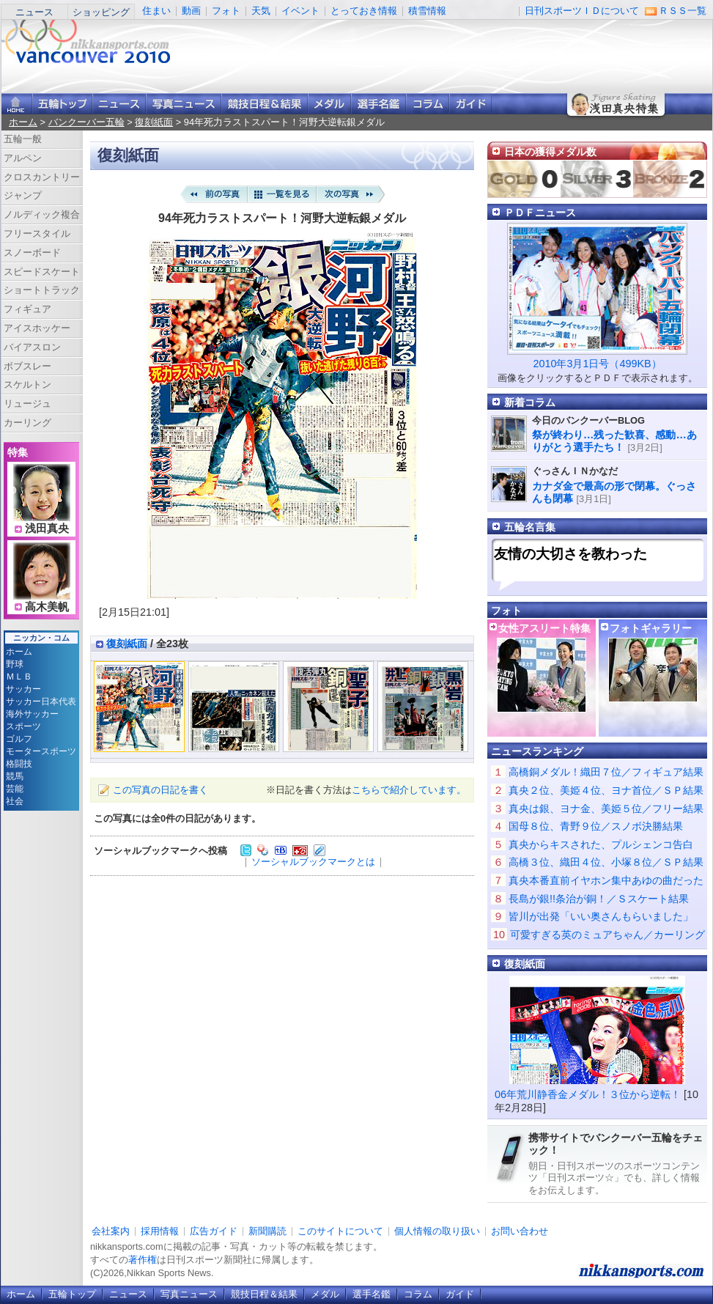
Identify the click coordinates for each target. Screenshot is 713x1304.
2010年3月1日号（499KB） (597, 363)
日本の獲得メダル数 (550, 152)
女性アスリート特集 (544, 628)
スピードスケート (42, 271)
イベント (300, 10)
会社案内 (111, 1231)
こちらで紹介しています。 (409, 789)
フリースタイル (37, 233)
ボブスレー (27, 366)
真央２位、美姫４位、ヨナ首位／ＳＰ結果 (606, 790)
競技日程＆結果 (264, 103)
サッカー (23, 689)
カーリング (27, 422)
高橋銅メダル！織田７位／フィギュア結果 (606, 772)
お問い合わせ (519, 1231)
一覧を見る (282, 194)
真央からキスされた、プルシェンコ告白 (601, 844)
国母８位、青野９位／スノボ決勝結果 (596, 826)
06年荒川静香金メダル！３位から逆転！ (588, 1094)
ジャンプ (23, 195)
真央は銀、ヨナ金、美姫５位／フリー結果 (606, 808)
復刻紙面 (154, 122)
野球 (14, 664)
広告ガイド (213, 1231)
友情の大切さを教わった (570, 553)
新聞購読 (267, 1231)
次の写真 (351, 194)
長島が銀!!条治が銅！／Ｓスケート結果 (599, 899)
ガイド (470, 103)
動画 (191, 10)
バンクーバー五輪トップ (62, 103)
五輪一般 (23, 138)
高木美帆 (47, 607)
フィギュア (27, 308)
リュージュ (27, 403)
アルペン (23, 157)
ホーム (23, 122)
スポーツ (23, 726)
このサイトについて (340, 1231)
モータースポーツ (41, 751)
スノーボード (32, 252)
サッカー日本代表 (41, 701)
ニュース (34, 12)
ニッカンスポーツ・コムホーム (16, 103)
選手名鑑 (378, 103)
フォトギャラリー (651, 628)
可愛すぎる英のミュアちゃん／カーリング (607, 934)
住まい (156, 10)
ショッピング (101, 12)
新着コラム (529, 402)
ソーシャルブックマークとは (313, 861)
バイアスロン (32, 347)
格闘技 (19, 764)
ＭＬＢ (19, 676)
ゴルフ (19, 739)
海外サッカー (32, 714)
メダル (329, 103)
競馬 (14, 776)
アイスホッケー (37, 328)
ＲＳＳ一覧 (682, 10)
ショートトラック (42, 289)
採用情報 (160, 1231)
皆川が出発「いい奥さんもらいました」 (601, 916)
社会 (14, 801)
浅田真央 (47, 528)
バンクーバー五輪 (86, 122)
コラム (427, 103)
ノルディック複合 (42, 214)
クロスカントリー (42, 177)
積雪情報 (427, 10)
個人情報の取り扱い (437, 1231)
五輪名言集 (529, 527)
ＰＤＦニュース (540, 212)
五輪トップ (72, 1294)
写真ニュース (183, 103)
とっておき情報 (363, 10)
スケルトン (27, 384)
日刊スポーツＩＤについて (582, 10)
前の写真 (213, 194)
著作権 (142, 1259)
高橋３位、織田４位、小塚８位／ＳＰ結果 (606, 862)
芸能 (14, 789)
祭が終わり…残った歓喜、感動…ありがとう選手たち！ (614, 441)
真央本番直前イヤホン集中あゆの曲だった (606, 880)
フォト (226, 10)
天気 (260, 10)
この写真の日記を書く (160, 789)
